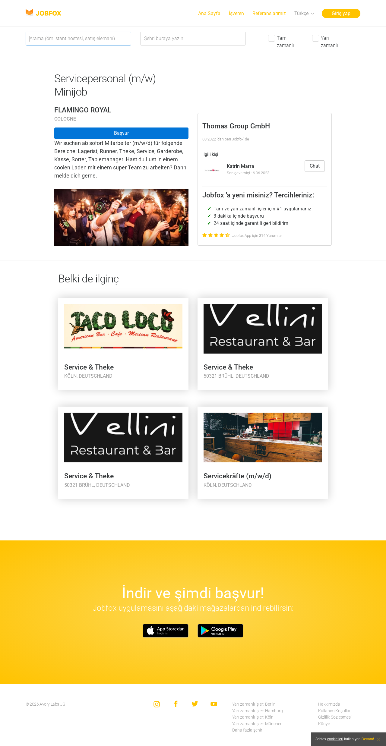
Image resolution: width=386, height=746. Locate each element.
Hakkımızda (329, 704)
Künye (324, 723)
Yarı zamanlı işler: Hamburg (257, 710)
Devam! (368, 739)
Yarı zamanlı (329, 41)
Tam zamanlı (285, 41)
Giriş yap (341, 13)
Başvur (121, 133)
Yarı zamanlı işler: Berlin (254, 704)
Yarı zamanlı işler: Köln (253, 717)
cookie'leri (335, 739)
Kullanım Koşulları (335, 710)
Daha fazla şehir (247, 730)
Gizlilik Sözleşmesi (335, 717)
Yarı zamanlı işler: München (257, 723)
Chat (315, 166)
